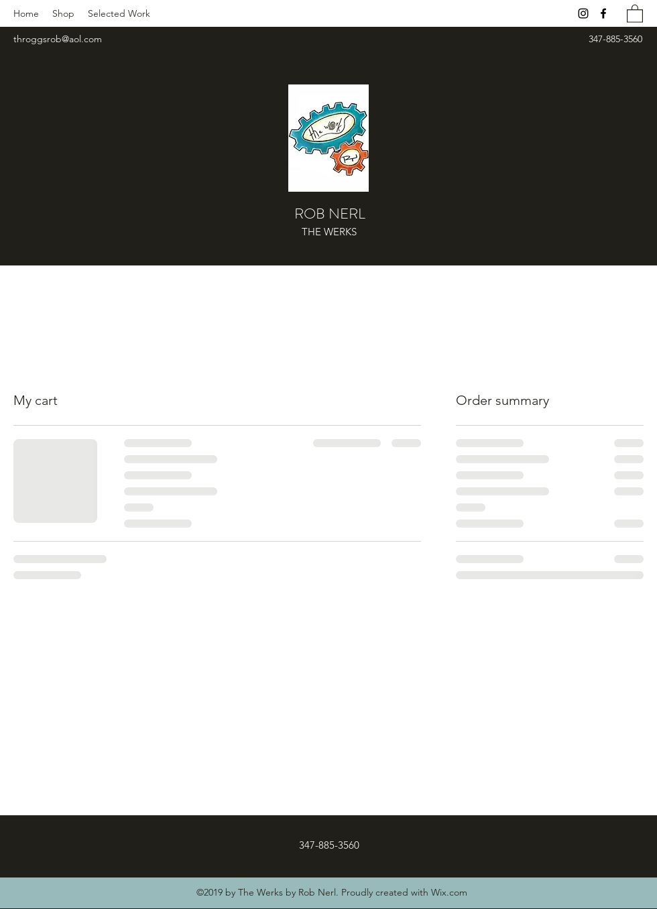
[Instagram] (583, 13)
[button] (635, 13)
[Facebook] (603, 13)
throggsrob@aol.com (57, 39)
